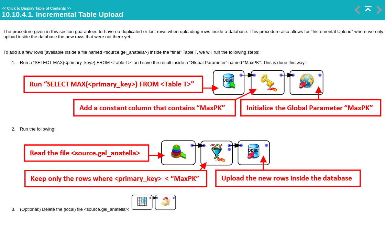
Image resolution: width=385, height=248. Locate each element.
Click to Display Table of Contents (36, 8)
